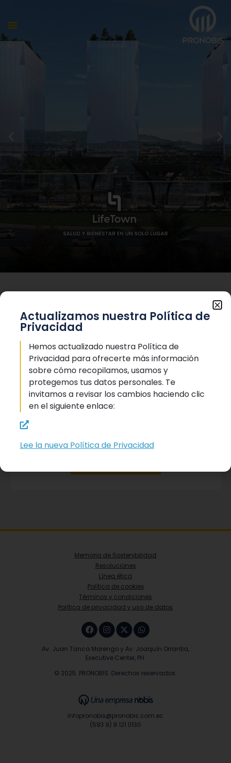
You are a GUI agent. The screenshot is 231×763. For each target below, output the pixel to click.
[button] (217, 305)
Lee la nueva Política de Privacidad (87, 445)
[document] (115, 381)
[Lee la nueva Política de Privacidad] (24, 424)
